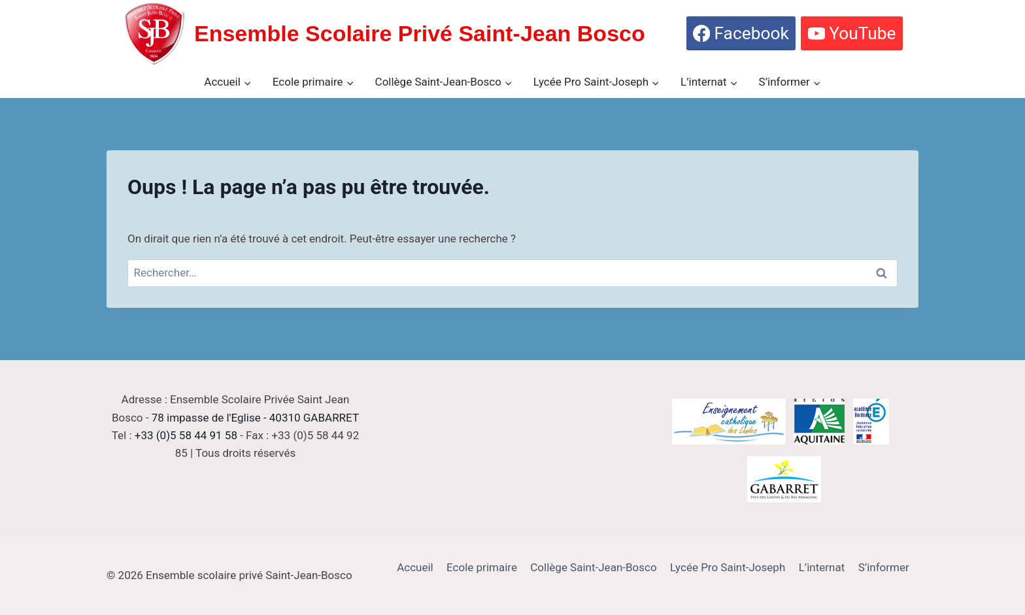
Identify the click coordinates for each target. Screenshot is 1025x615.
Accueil (415, 567)
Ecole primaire (481, 567)
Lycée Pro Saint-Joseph (727, 567)
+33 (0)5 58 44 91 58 (186, 435)
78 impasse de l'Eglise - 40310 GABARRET (255, 417)
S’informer (883, 567)
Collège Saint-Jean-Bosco (593, 567)
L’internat (822, 567)
